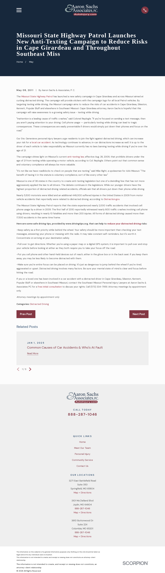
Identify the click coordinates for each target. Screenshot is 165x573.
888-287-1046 (82, 414)
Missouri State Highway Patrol (37, 96)
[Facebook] (79, 423)
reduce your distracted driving (124, 223)
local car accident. (41, 142)
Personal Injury (82, 453)
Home (82, 441)
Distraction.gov (112, 199)
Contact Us (82, 466)
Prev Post (26, 314)
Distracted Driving (39, 304)
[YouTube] (86, 423)
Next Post (139, 314)
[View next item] (30, 369)
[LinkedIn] (93, 423)
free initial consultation (50, 286)
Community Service (82, 460)
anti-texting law (75, 156)
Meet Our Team (82, 447)
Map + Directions (82, 492)
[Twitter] (71, 423)
